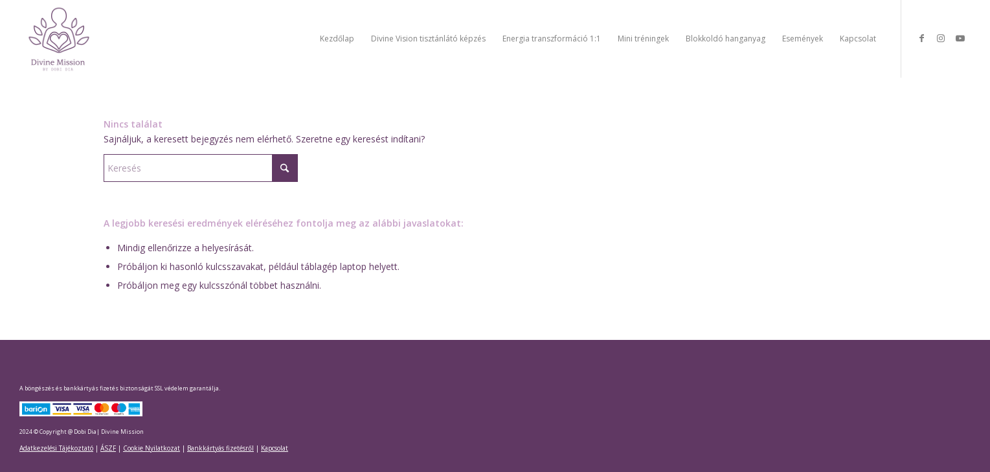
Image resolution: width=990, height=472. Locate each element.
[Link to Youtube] (960, 38)
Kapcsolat (274, 448)
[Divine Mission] (59, 39)
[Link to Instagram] (941, 38)
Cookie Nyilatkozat (151, 448)
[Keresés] (201, 168)
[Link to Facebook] (921, 38)
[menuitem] (337, 39)
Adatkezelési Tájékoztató (56, 448)
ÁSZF (108, 448)
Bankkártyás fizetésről (220, 448)
